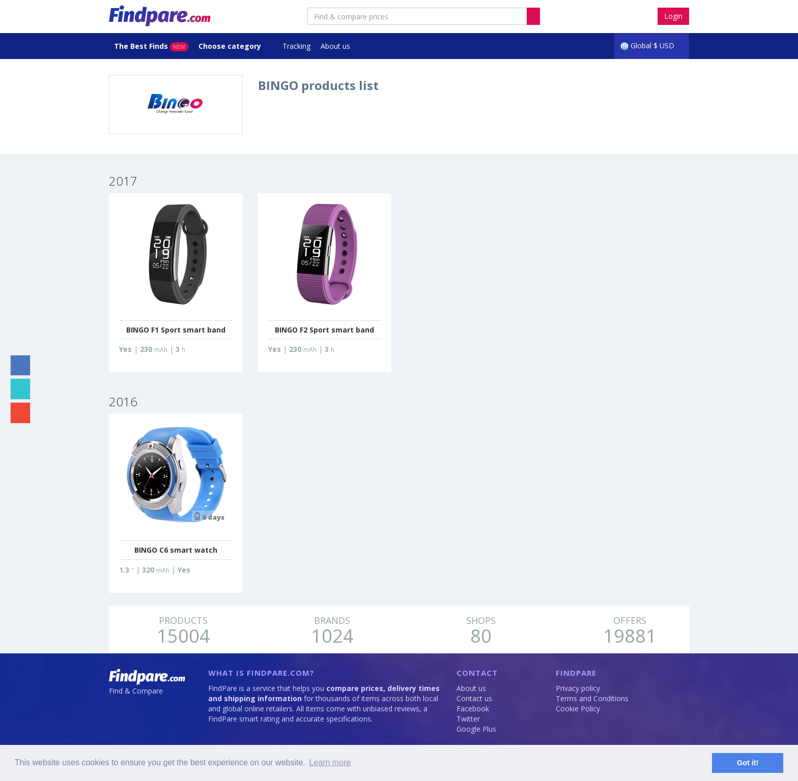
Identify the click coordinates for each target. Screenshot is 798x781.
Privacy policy (578, 688)
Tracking (296, 46)
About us (335, 46)
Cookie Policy (578, 708)
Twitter (468, 719)
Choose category (230, 46)
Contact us (474, 698)
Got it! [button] (747, 763)
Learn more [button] (330, 762)
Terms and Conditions (592, 698)
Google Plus (476, 729)
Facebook (473, 708)
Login (673, 16)
